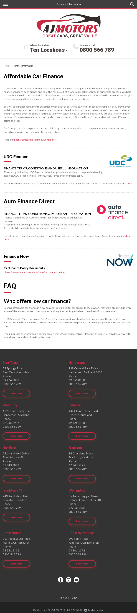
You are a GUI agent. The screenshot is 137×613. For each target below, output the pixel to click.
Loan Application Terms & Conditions (35, 139)
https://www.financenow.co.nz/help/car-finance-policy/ (34, 271)
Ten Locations (47, 49)
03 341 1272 (76, 546)
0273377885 (76, 505)
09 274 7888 (11, 380)
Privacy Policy (68, 592)
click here (126, 183)
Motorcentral (94, 605)
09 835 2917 (11, 421)
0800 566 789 (97, 49)
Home (6, 66)
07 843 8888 (11, 463)
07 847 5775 (76, 463)
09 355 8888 (76, 380)
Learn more (16, 392)
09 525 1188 (76, 421)
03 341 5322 (11, 546)
